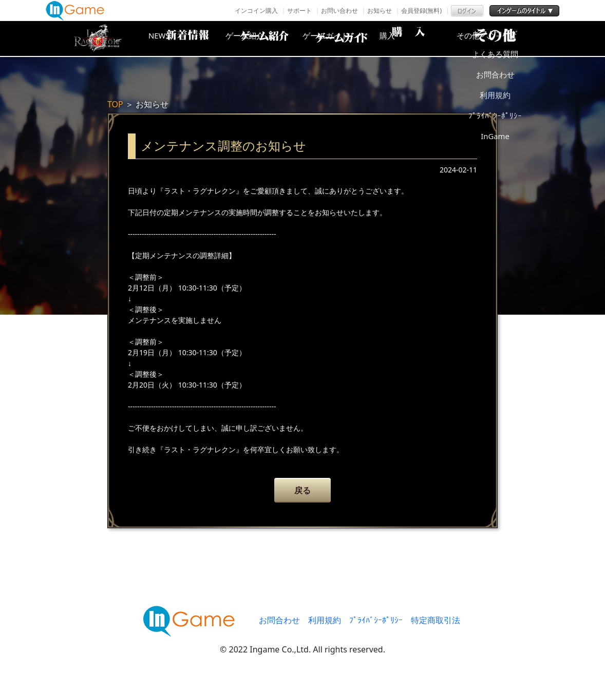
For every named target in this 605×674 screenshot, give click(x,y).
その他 (505, 38)
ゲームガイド (341, 38)
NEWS (176, 38)
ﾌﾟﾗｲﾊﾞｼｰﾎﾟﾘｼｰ (376, 620)
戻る (302, 490)
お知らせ (379, 10)
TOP (115, 104)
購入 (423, 38)
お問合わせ (279, 620)
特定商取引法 (435, 620)
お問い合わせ (339, 10)
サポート (299, 10)
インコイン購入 (256, 10)
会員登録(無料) (421, 10)
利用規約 (324, 620)
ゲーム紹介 (258, 38)
